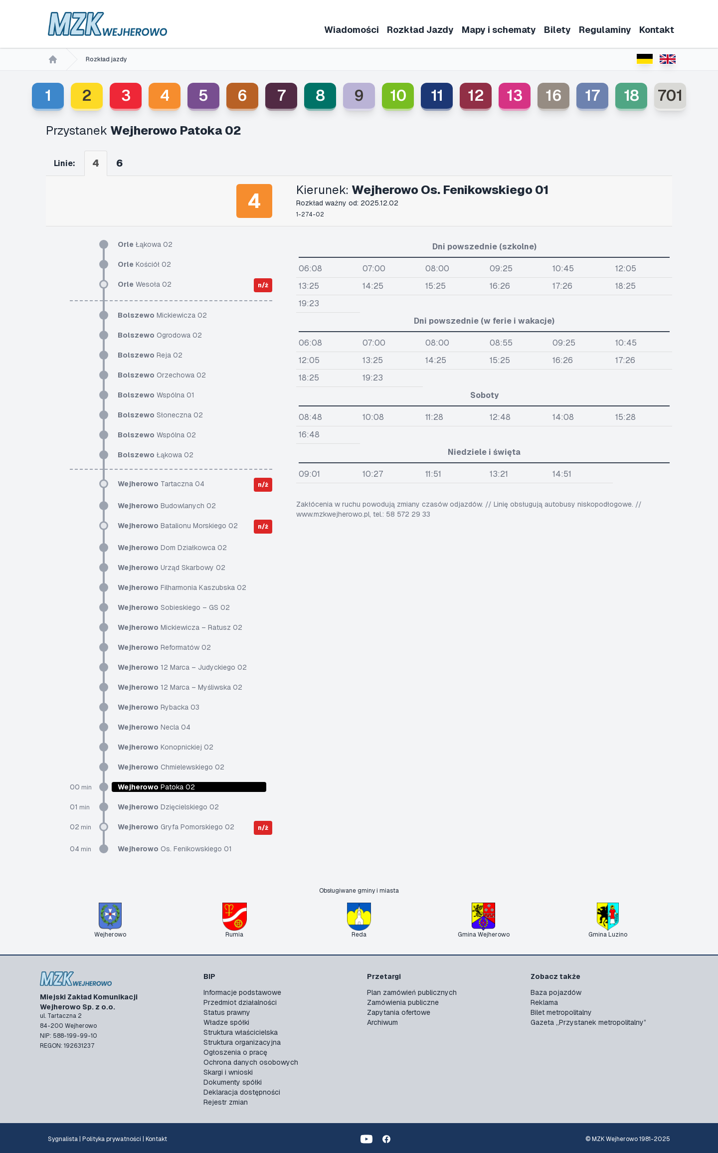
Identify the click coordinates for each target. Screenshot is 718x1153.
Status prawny (226, 1012)
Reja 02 (150, 355)
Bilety (557, 29)
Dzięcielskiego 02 (168, 806)
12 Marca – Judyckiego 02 (182, 667)
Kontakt (656, 29)
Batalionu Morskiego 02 (178, 525)
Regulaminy (605, 29)
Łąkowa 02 (145, 244)
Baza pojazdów (556, 992)
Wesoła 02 (145, 284)
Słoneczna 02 (160, 414)
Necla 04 (154, 727)
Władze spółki (226, 1022)
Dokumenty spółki (232, 1082)
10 (398, 95)
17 (592, 95)
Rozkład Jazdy (420, 29)
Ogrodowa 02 (160, 335)
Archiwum (382, 1022)
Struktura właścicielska (240, 1032)
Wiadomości (351, 29)
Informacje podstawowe (242, 992)
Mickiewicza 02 (162, 315)
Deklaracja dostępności (241, 1092)
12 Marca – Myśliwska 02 (180, 687)
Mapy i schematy (499, 29)
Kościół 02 (144, 264)
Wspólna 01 (156, 394)
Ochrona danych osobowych (250, 1062)
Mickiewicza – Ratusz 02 (180, 627)
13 (515, 95)
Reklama (544, 1002)
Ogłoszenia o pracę (235, 1052)
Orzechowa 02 (162, 375)
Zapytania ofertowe (398, 1012)
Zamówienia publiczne (403, 1002)
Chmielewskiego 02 (171, 767)
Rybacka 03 (158, 707)
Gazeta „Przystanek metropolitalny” (588, 1022)
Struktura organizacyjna (242, 1042)
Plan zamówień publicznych (412, 992)
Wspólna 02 (157, 434)
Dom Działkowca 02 (172, 547)
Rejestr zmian (225, 1102)
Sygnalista (63, 1139)
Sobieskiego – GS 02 (174, 607)
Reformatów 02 (164, 647)
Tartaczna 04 (161, 483)
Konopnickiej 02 (165, 747)
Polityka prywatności (111, 1139)
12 (476, 95)
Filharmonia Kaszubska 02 (182, 587)
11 (437, 95)
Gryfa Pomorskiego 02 (176, 826)
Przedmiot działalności (240, 1002)
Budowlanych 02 (167, 505)
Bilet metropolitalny (561, 1012)
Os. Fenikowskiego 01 (175, 848)
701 (670, 95)
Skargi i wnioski (228, 1072)
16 (553, 95)
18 (631, 95)
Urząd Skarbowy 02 (171, 567)
